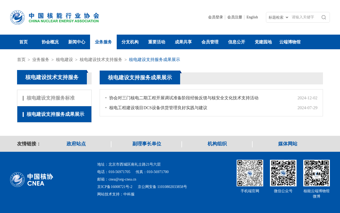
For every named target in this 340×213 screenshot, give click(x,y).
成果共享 (183, 42)
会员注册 (234, 17)
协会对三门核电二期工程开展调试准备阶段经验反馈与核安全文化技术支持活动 (182, 98)
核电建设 (64, 59)
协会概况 (50, 42)
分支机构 (130, 42)
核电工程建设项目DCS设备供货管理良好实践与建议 (156, 107)
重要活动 (156, 42)
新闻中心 (76, 42)
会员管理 (209, 42)
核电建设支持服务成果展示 (154, 59)
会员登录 (215, 17)
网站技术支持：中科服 (116, 194)
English (252, 17)
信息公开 (236, 42)
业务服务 (103, 42)
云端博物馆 (290, 42)
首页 (23, 42)
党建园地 (263, 42)
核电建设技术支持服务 (101, 59)
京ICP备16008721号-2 (114, 187)
